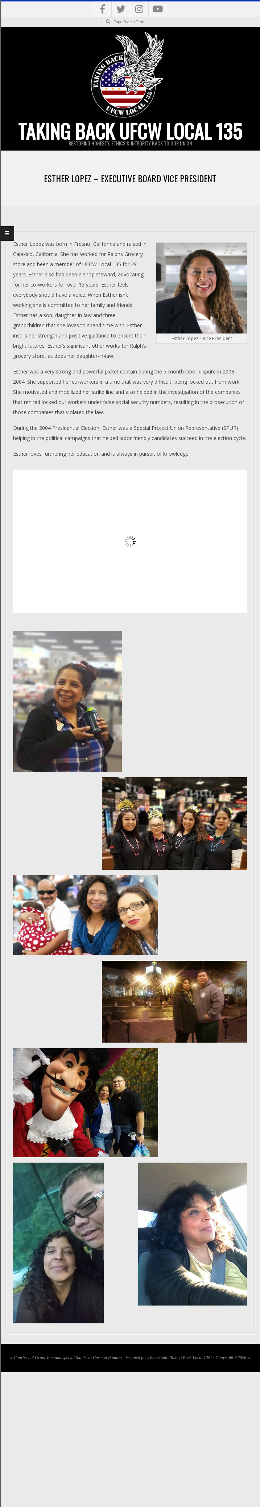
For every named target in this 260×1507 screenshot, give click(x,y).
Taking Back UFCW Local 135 (130, 130)
